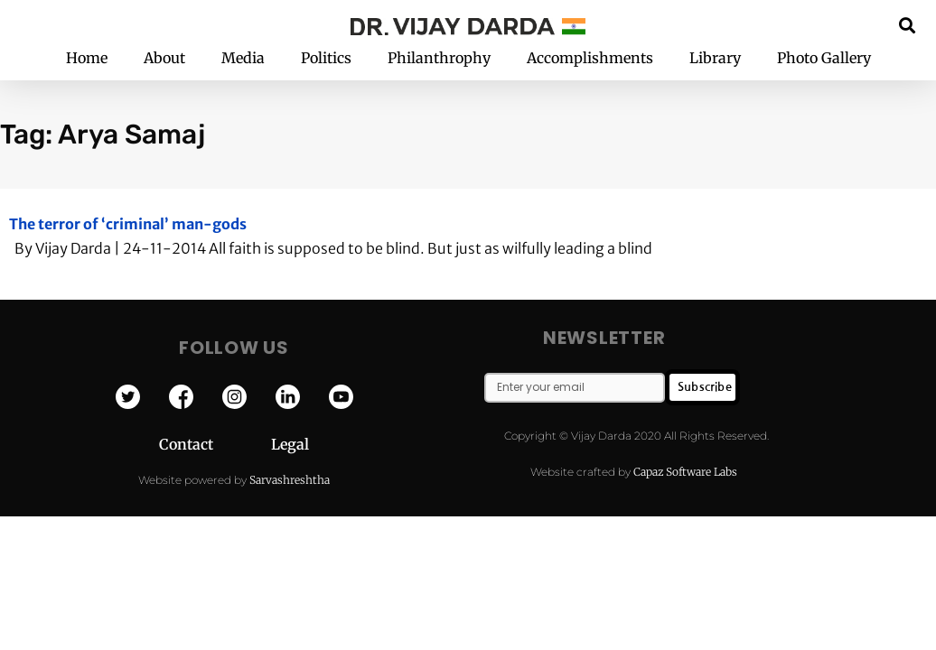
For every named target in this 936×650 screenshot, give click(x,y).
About (164, 58)
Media (243, 58)
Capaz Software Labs (685, 471)
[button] (907, 25)
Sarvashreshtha (289, 480)
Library (715, 58)
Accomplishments (590, 58)
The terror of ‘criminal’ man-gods (128, 224)
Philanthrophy (439, 58)
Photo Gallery (824, 58)
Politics (326, 58)
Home (87, 58)
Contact (215, 444)
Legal (290, 444)
